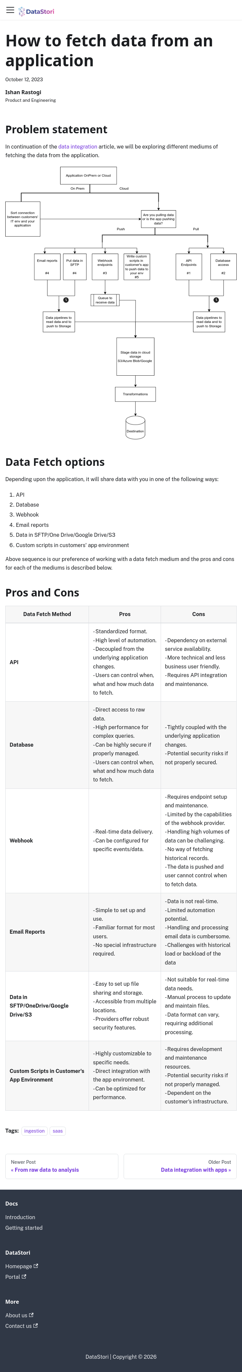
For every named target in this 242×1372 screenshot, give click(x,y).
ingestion (34, 1131)
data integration (78, 147)
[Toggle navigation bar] (10, 10)
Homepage (21, 1266)
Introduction (20, 1217)
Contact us (21, 1326)
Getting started (24, 1228)
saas (57, 1131)
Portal (15, 1277)
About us (19, 1315)
